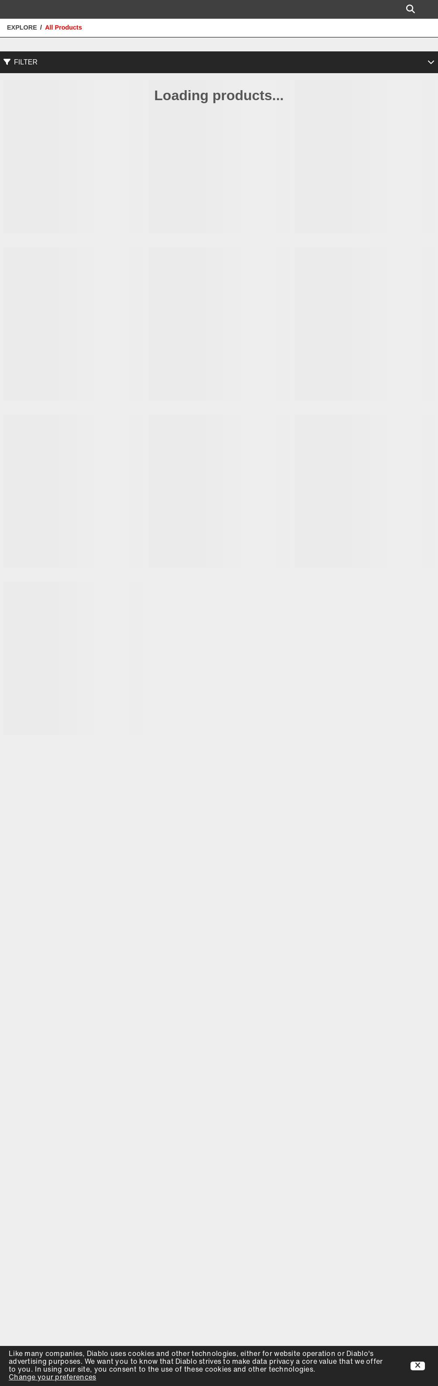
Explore (22, 27)
